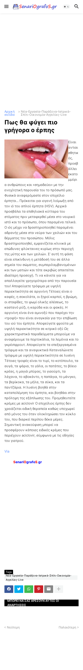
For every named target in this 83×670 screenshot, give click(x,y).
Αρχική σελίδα (9, 113)
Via (6, 451)
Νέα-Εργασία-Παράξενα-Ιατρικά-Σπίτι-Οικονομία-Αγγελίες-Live (46, 113)
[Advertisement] (41, 61)
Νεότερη (13, 627)
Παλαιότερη (67, 627)
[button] (6, 6)
